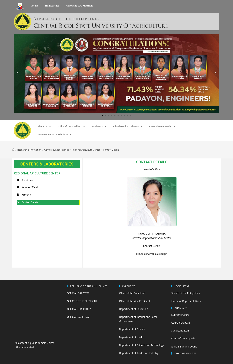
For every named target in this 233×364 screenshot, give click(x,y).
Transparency (52, 5)
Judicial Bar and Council (184, 346)
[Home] (13, 149)
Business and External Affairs (55, 134)
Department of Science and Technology (141, 345)
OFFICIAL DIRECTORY (79, 309)
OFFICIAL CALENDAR (78, 316)
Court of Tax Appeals (183, 338)
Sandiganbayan (180, 330)
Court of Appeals (181, 322)
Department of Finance (132, 329)
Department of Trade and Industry (138, 353)
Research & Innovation (162, 126)
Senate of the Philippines (185, 293)
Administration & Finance (127, 126)
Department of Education (133, 309)
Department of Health (131, 337)
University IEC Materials (79, 5)
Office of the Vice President (134, 301)
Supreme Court (180, 314)
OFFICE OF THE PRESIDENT (82, 301)
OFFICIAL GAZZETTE (78, 293)
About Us (44, 126)
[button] (102, 115)
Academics (99, 126)
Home (34, 5)
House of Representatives (186, 301)
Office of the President (71, 126)
